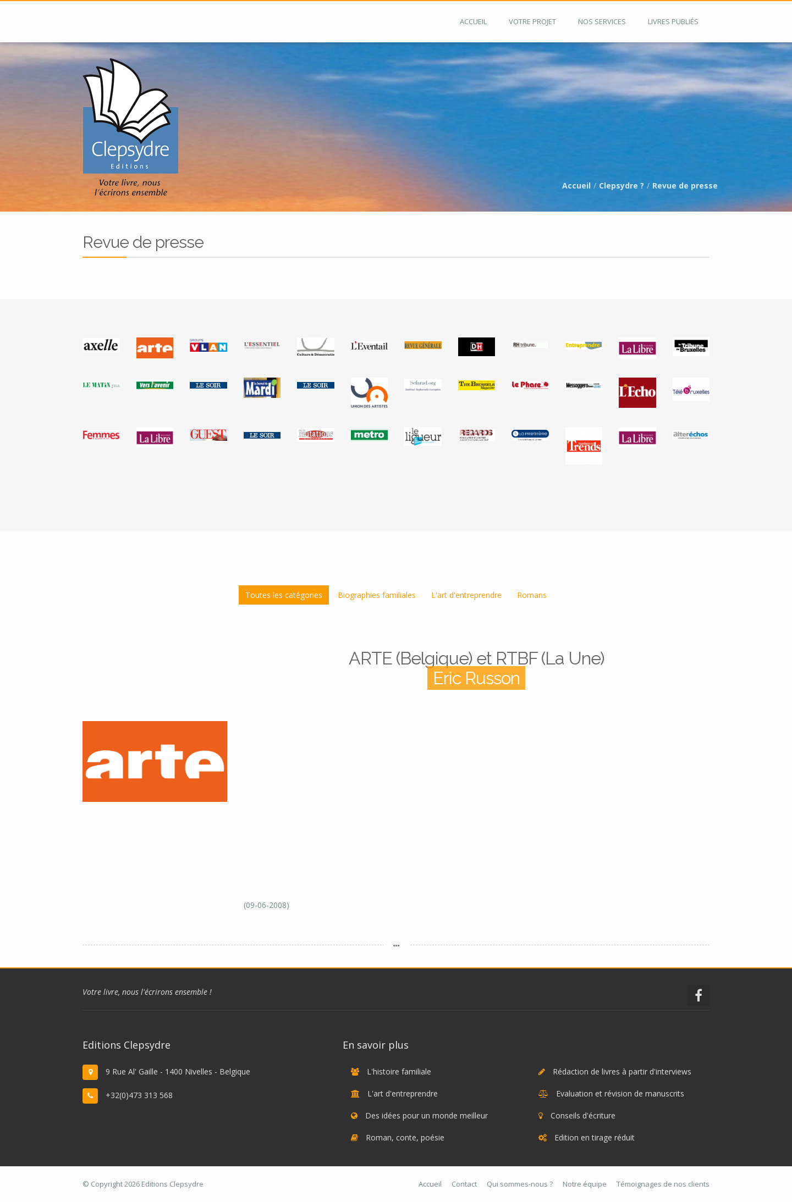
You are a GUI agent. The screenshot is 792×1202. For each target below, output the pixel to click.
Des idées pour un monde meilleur (426, 1115)
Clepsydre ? (621, 185)
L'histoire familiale (399, 1071)
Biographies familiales (377, 595)
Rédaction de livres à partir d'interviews (622, 1071)
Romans (532, 595)
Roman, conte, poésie (405, 1137)
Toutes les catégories (283, 595)
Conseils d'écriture (583, 1115)
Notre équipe (585, 1184)
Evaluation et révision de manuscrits (620, 1093)
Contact (464, 1184)
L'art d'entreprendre (466, 595)
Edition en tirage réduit (594, 1137)
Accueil (576, 185)
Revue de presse (685, 185)
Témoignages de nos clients (663, 1184)
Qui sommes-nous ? (520, 1184)
